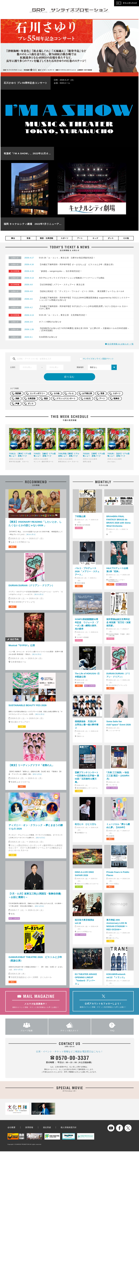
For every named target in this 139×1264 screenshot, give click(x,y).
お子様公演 (87, 393)
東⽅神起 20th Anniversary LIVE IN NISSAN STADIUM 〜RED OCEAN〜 (116, 925)
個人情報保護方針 (69, 1127)
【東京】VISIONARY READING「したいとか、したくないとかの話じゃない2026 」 (35, 524)
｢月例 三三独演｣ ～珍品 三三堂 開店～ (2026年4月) (117, 775)
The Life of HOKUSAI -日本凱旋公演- (87, 675)
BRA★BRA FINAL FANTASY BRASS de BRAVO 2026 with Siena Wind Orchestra (118, 521)
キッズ (95, 238)
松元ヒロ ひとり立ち (85, 824)
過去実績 (47, 1127)
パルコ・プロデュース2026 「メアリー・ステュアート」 (87, 571)
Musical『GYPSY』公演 (22, 645)
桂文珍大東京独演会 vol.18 (84, 921)
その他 (126, 238)
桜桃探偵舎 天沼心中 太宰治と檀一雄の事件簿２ (86, 724)
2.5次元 (87, 398)
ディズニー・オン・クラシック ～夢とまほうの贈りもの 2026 (36, 827)
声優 (17, 404)
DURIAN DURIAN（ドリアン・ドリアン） (31, 585)
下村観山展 (80, 516)
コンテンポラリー (37, 393)
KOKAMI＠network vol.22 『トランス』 (116, 976)
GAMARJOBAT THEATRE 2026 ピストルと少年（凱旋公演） (35, 959)
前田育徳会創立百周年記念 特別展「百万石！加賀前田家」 (118, 622)
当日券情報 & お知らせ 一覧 (120, 344)
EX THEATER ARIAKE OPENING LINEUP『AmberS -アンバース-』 (86, 979)
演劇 (17, 398)
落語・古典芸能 (46, 238)
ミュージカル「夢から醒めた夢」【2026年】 (118, 826)
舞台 (13, 238)
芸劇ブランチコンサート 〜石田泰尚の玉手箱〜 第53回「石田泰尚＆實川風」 (87, 777)
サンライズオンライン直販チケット (98, 359)
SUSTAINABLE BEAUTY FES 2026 (28, 705)
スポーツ (64, 238)
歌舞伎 (116, 398)
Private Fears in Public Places (117, 873)
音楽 (28, 238)
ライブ (12, 726)
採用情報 (29, 1127)
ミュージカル (13, 666)
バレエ (71, 393)
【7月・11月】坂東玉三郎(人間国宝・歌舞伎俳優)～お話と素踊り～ (35, 895)
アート (80, 238)
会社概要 (11, 1127)
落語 (46, 398)
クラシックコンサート (66, 398)
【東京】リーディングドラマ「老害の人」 (31, 765)
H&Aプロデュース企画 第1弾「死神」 (118, 570)
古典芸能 (31, 398)
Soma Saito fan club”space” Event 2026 (118, 723)
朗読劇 (18, 393)
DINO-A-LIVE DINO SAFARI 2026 (84, 873)
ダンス (110, 238)
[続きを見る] (31, 534)
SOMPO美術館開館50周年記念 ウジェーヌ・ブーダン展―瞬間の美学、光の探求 (86, 624)
